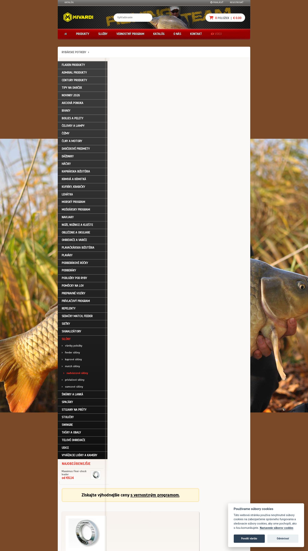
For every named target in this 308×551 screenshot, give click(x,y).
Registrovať (236, 2)
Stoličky (68, 418)
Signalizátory (71, 332)
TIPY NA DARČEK (72, 88)
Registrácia (71, 507)
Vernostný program (130, 34)
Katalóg (69, 2)
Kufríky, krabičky (73, 187)
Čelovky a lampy (73, 127)
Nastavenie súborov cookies (276, 528)
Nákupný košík (72, 512)
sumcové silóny (72, 387)
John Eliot (100, 545)
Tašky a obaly (71, 433)
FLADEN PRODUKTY (73, 66)
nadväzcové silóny (75, 374)
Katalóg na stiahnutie (139, 502)
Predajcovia (133, 517)
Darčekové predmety (76, 149)
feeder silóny (71, 353)
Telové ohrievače (73, 441)
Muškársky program (76, 210)
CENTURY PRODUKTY (74, 81)
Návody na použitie (75, 523)
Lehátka (67, 195)
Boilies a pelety (72, 119)
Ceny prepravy (72, 533)
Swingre (67, 426)
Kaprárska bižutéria (76, 172)
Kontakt (196, 34)
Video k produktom (74, 528)
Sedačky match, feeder (77, 317)
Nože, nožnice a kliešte (77, 225)
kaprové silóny (72, 360)
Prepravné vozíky (73, 294)
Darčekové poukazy (169, 502)
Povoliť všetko (249, 538)
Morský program (73, 203)
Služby (102, 34)
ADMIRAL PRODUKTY (74, 73)
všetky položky (72, 346)
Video (216, 34)
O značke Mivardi (136, 512)
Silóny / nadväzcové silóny (128, 133)
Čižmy (65, 134)
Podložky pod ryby (74, 279)
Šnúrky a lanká (72, 395)
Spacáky (67, 403)
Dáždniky (68, 157)
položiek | (225, 17)
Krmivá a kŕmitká (74, 180)
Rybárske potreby (74, 52)
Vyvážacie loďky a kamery (79, 456)
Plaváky (67, 256)
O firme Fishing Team (138, 507)
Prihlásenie (71, 502)
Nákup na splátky (168, 507)
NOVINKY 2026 (71, 96)
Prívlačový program (76, 302)
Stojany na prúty (74, 410)
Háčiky (66, 165)
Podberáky (69, 271)
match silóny (71, 367)
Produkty (82, 34)
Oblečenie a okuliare (76, 233)
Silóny (66, 340)
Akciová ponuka (72, 104)
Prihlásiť (216, 2)
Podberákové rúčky (75, 263)
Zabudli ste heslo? (74, 517)
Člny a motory (72, 142)
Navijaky (68, 218)
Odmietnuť (283, 538)
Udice (65, 448)
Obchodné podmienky (107, 502)
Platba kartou (166, 512)
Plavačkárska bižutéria (78, 248)
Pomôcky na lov (73, 286)
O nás (177, 34)
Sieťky (66, 324)
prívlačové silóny (73, 380)
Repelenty (68, 309)
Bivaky (66, 111)
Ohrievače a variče (74, 241)
